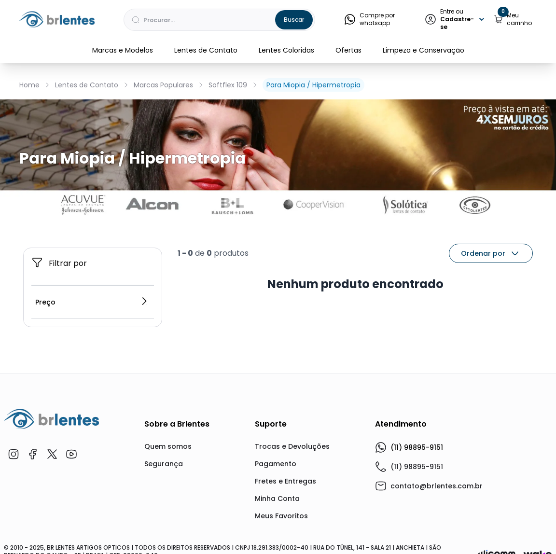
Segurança (163, 464)
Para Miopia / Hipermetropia (313, 85)
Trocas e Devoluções (292, 446)
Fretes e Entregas (285, 481)
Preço (91, 302)
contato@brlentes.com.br (436, 486)
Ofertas (348, 50)
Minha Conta (277, 498)
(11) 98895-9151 (409, 447)
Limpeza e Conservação (423, 50)
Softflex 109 (227, 85)
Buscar (294, 19)
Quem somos (168, 446)
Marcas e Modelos (122, 50)
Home (29, 85)
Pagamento (275, 464)
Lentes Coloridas (286, 50)
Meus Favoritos (281, 516)
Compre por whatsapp (369, 19)
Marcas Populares (163, 85)
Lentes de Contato (205, 50)
